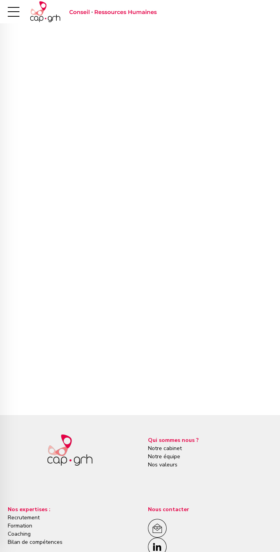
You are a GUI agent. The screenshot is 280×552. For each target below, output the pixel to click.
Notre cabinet (165, 448)
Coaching (19, 534)
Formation (20, 525)
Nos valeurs (162, 464)
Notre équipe (164, 456)
